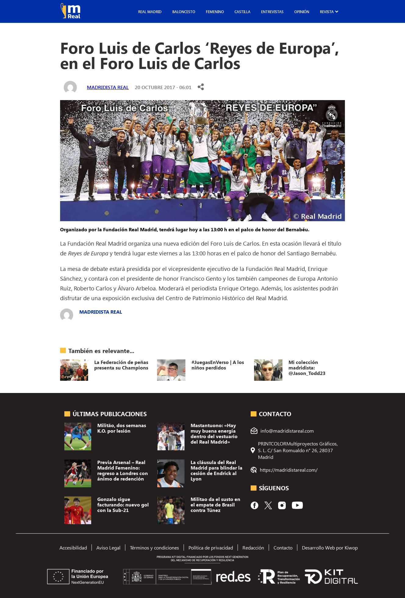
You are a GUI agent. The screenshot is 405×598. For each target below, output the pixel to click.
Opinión (301, 11)
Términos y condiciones (154, 547)
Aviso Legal (108, 547)
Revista (327, 11)
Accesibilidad (73, 547)
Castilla (242, 11)
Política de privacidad (210, 547)
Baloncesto (183, 11)
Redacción (253, 547)
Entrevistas (272, 11)
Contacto (283, 547)
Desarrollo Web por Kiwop (330, 547)
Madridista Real (108, 87)
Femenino (215, 11)
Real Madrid (150, 11)
